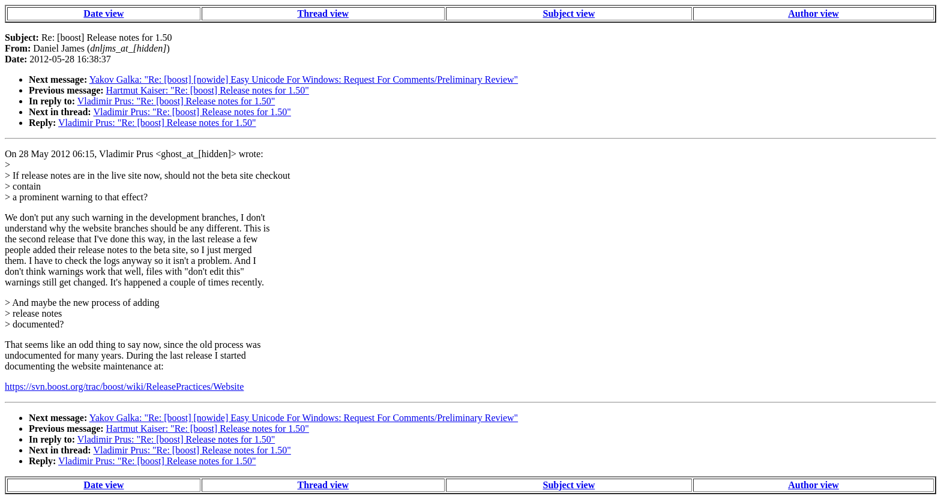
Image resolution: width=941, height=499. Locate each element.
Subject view (569, 13)
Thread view (323, 13)
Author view (813, 13)
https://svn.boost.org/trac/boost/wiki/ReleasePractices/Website (124, 386)
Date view (103, 13)
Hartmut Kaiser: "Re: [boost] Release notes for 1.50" (207, 90)
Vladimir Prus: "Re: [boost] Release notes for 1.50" (176, 101)
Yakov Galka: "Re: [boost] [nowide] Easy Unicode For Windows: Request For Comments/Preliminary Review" (303, 79)
